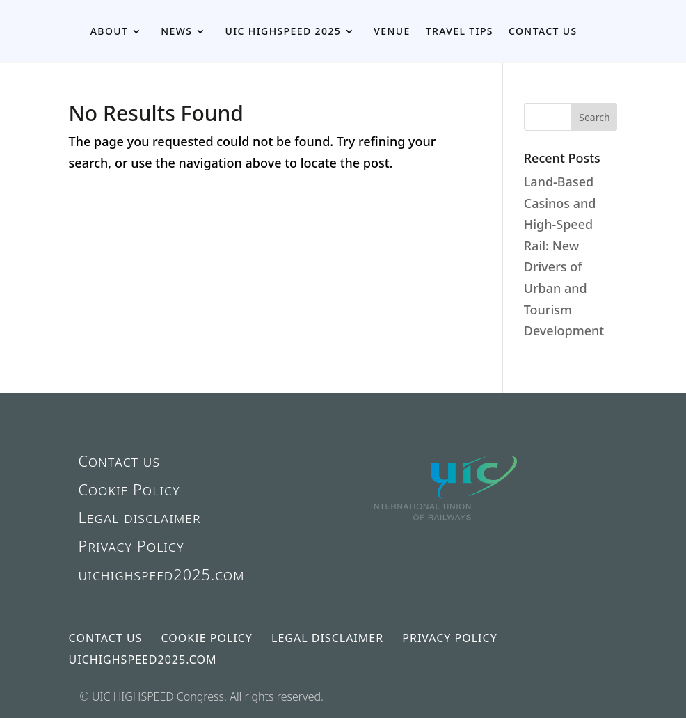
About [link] (109, 31)
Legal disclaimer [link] (140, 517)
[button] (594, 117)
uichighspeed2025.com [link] (162, 574)
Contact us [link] (543, 31)
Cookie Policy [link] (129, 489)
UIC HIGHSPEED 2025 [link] (283, 31)
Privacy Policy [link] (131, 546)
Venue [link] (392, 31)
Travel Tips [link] (459, 31)
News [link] (176, 31)
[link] (445, 544)
